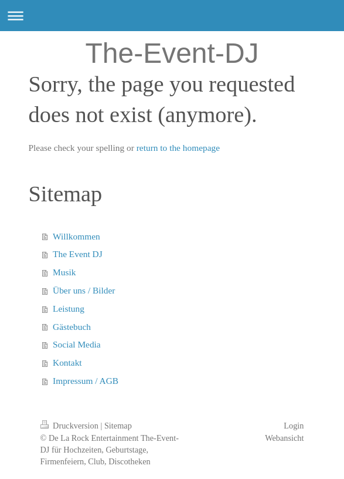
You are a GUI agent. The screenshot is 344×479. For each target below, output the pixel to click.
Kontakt (67, 362)
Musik (64, 272)
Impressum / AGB (85, 381)
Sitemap (118, 425)
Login (294, 425)
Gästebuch (72, 327)
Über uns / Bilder (84, 290)
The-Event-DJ (171, 53)
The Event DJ (78, 254)
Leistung (68, 308)
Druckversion (70, 425)
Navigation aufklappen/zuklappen (172, 15)
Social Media (77, 344)
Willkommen (76, 236)
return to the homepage (178, 148)
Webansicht (284, 438)
